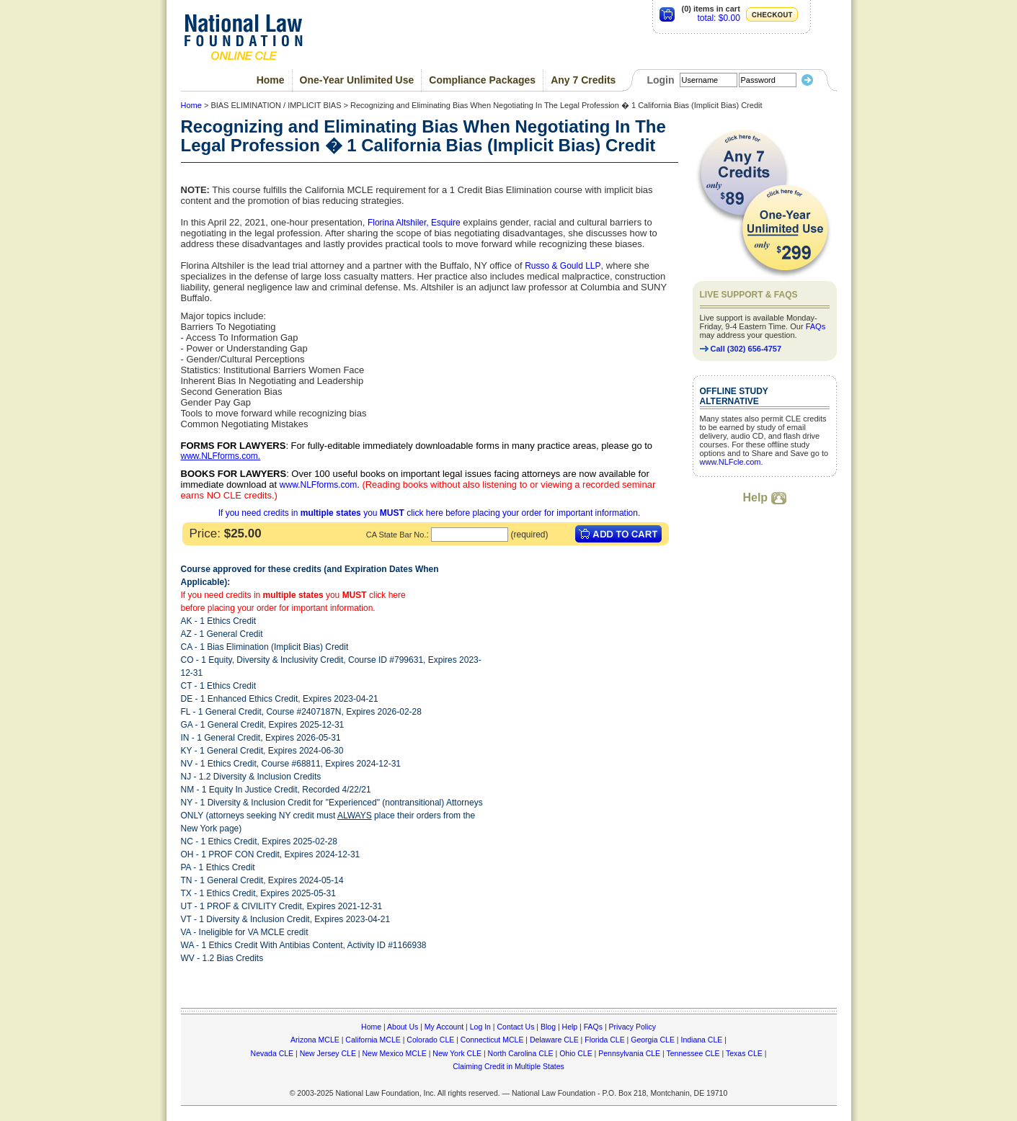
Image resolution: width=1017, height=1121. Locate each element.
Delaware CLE (554, 1039)
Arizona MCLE (314, 1039)
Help (764, 497)
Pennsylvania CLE (629, 1053)
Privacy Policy (632, 1026)
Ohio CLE (575, 1053)
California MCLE (372, 1039)
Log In (480, 1026)
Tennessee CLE (692, 1053)
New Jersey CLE (328, 1053)
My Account (444, 1026)
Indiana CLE (702, 1039)
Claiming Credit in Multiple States (508, 1066)
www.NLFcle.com (730, 461)
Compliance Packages (482, 80)
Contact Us (515, 1026)
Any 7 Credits (583, 80)
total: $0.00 (718, 18)
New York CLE (456, 1053)
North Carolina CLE (521, 1053)
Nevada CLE (272, 1053)
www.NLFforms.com (219, 456)
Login (660, 80)
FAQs (816, 326)
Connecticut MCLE (492, 1039)
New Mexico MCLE (394, 1053)
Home (271, 80)
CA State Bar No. (396, 534)
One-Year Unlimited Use (357, 80)
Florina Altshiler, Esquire (414, 223)
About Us (402, 1026)
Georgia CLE (653, 1039)
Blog (548, 1026)
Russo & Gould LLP (562, 266)
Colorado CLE (430, 1039)
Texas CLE (744, 1053)
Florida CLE (604, 1039)
